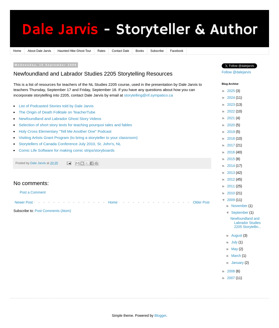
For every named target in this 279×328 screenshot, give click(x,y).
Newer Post (24, 202)
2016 (231, 152)
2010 (231, 193)
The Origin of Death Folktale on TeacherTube (57, 112)
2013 (231, 173)
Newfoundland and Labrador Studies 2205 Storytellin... (245, 223)
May (235, 249)
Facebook (176, 51)
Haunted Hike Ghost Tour (74, 51)
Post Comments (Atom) (53, 211)
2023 (231, 105)
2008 (231, 271)
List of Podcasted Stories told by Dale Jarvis (56, 106)
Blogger (160, 316)
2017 (231, 145)
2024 (231, 98)
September (240, 213)
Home (17, 51)
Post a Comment (33, 192)
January (238, 263)
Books (140, 51)
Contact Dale (120, 51)
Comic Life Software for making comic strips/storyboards (66, 150)
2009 (231, 200)
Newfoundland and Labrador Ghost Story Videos (60, 118)
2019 (231, 132)
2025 (231, 91)
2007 (231, 278)
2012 (231, 179)
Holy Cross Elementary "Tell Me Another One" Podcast (65, 131)
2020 (231, 125)
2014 (231, 166)
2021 (231, 118)
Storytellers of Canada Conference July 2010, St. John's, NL (70, 144)
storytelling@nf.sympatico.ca (148, 95)
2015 (231, 159)
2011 (231, 186)
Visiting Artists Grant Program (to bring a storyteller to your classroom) (78, 137)
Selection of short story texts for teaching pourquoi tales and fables (75, 125)
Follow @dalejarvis (236, 72)
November (239, 206)
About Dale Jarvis (39, 51)
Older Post (201, 202)
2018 (231, 138)
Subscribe (157, 51)
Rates (101, 51)
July (234, 242)
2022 (231, 111)
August (237, 235)
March (236, 256)
